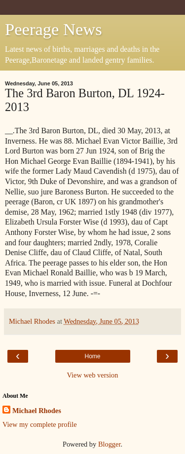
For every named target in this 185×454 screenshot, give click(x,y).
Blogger (109, 444)
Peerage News (53, 29)
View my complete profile (39, 424)
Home (92, 356)
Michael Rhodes (36, 411)
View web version (92, 375)
